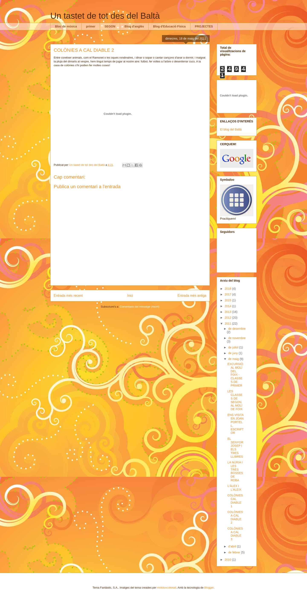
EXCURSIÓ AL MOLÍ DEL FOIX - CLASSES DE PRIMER (235, 374)
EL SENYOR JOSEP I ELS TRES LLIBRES (235, 447)
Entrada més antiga (192, 295)
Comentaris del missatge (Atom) (139, 306)
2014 (228, 306)
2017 (228, 294)
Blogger (209, 587)
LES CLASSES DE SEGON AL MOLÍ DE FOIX (235, 400)
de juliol (233, 347)
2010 (228, 559)
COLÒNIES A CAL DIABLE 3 (235, 534)
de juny (233, 353)
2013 (228, 312)
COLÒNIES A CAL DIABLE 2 (235, 517)
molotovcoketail (166, 587)
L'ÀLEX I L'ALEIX (234, 487)
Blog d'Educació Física (169, 26)
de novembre (237, 338)
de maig (234, 359)
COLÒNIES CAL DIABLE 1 (235, 501)
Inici (130, 295)
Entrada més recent (68, 295)
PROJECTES (204, 26)
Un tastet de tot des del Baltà (105, 15)
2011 (228, 323)
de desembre (237, 328)
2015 (228, 300)
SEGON (109, 26)
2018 (228, 288)
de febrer (234, 552)
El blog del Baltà (231, 129)
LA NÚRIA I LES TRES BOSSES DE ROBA (235, 471)
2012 (228, 317)
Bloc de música (66, 26)
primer (91, 26)
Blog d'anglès (134, 26)
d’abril (232, 546)
